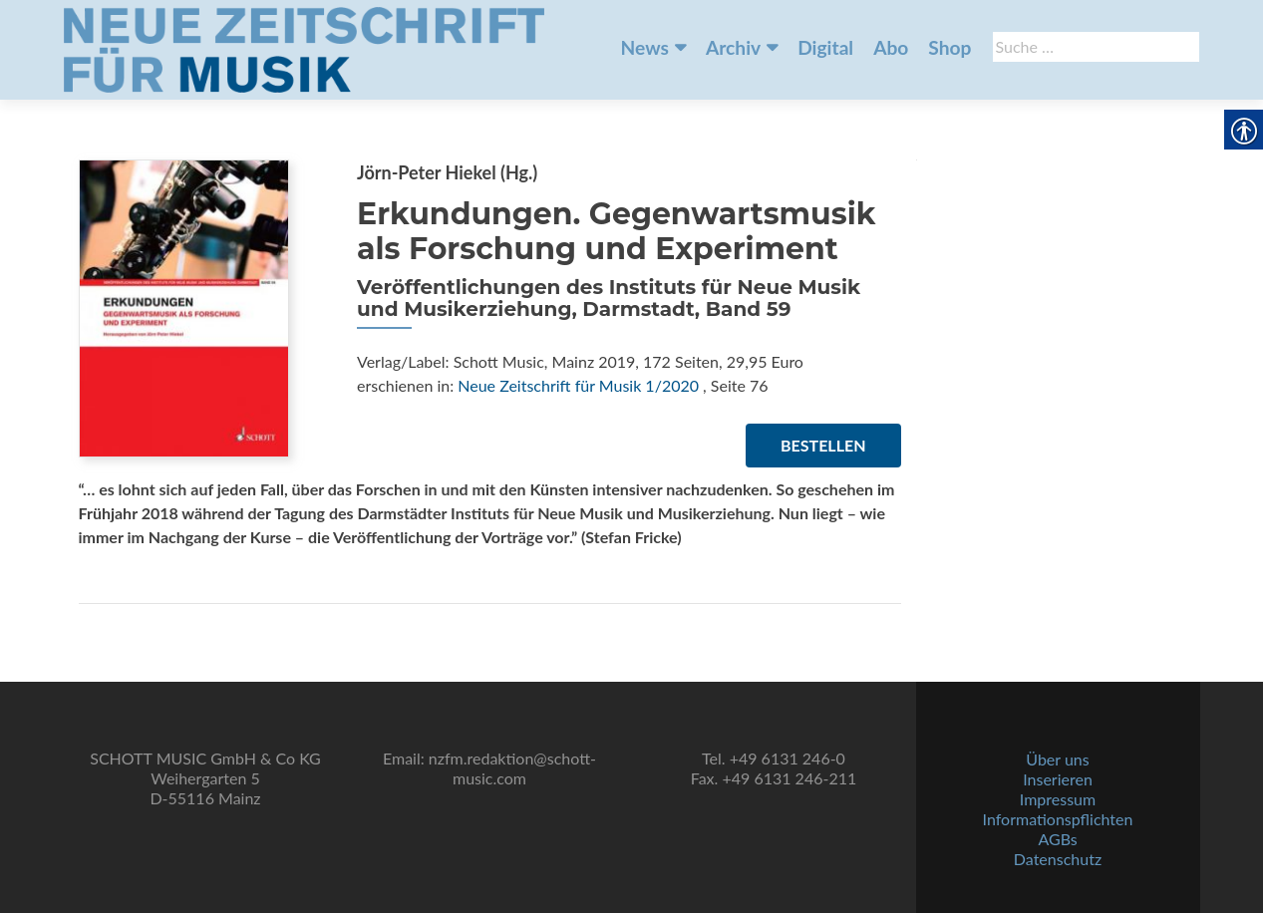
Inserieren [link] (1058, 778)
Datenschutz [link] (1058, 858)
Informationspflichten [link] (1058, 818)
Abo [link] (890, 47)
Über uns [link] (1057, 759)
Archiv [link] (733, 47)
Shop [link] (949, 47)
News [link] (645, 47)
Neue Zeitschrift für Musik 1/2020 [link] (578, 385)
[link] (304, 48)
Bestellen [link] (823, 445)
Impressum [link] (1058, 798)
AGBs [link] (1057, 838)
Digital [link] (825, 47)
